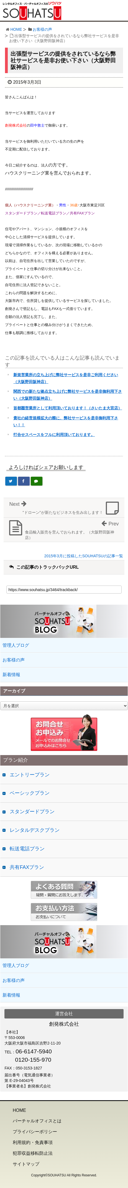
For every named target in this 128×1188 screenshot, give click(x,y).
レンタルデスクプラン (35, 830)
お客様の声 (42, 29)
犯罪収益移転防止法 (33, 1153)
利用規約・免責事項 (33, 1142)
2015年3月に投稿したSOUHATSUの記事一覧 (83, 556)
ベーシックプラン (30, 793)
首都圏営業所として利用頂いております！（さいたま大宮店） (67, 408)
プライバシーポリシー (35, 1131)
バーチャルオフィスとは (37, 1120)
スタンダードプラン (32, 811)
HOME (16, 29)
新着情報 (11, 674)
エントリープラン (30, 775)
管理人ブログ (15, 645)
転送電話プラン (27, 848)
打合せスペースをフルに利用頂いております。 (54, 434)
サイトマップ (26, 1164)
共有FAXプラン (27, 867)
